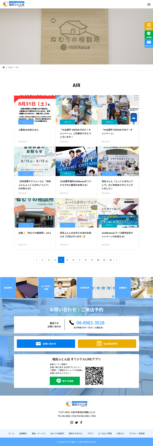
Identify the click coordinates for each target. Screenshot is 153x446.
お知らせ (67, 122)
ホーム (11, 433)
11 (104, 260)
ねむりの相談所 (57, 433)
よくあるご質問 (105, 433)
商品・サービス (39, 433)
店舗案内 (23, 433)
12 (110, 260)
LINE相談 (149, 37)
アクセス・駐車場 (137, 433)
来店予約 (149, 29)
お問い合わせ (149, 46)
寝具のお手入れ (76, 433)
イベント (26, 122)
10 (98, 260)
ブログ (90, 433)
